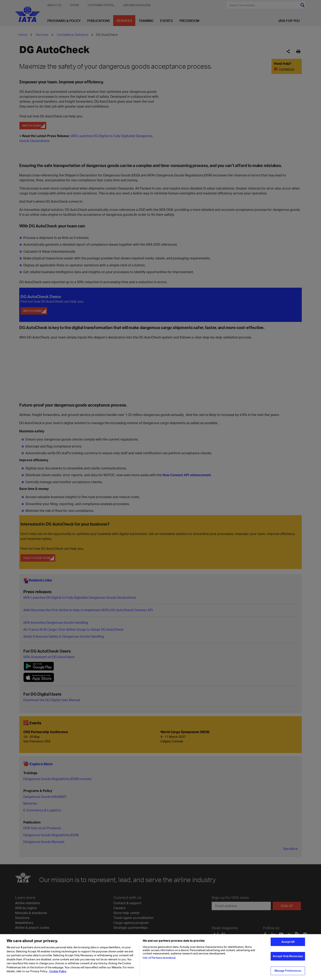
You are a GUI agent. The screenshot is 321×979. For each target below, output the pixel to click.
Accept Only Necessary (288, 956)
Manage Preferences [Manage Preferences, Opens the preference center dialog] (288, 970)
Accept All (287, 941)
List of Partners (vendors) (159, 957)
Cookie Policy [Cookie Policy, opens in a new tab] (57, 971)
